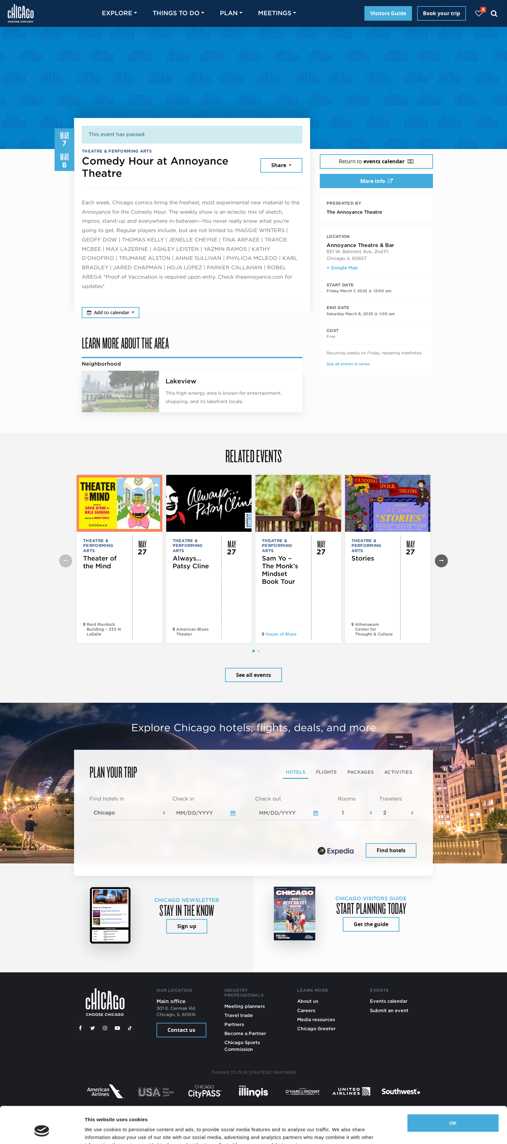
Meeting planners (244, 1006)
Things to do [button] (176, 13)
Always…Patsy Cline (191, 562)
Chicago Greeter (316, 1028)
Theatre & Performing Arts (117, 151)
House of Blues (281, 634)
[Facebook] (80, 1028)
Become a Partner (245, 1033)
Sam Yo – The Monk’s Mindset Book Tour (280, 569)
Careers (306, 1010)
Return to (376, 161)
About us (307, 1001)
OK (453, 1091)
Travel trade (238, 1015)
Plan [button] (229, 13)
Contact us (181, 1029)
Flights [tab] (326, 772)
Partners (234, 1024)
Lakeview (181, 381)
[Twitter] (93, 1028)
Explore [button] (117, 13)
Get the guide (371, 924)
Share (279, 165)
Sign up (186, 926)
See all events (253, 675)
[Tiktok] (130, 1028)
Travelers (390, 799)
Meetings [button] (274, 13)
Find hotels (391, 850)
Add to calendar (109, 312)
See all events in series (348, 363)
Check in (183, 799)
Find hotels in (107, 799)
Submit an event (389, 1010)
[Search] (494, 13)
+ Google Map (342, 267)
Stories (362, 558)
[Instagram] (105, 1028)
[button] (253, 651)
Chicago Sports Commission (242, 1046)
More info (376, 181)
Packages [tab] (360, 772)
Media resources (316, 1019)
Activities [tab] (398, 772)
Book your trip (441, 13)
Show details (100, 1131)
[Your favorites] (478, 13)
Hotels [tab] (296, 772)
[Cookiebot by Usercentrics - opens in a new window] (42, 1131)
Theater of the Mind (100, 562)
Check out (268, 799)
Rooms (347, 799)
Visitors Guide (388, 13)
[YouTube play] (117, 1028)
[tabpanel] (253, 827)
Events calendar (388, 1001)
